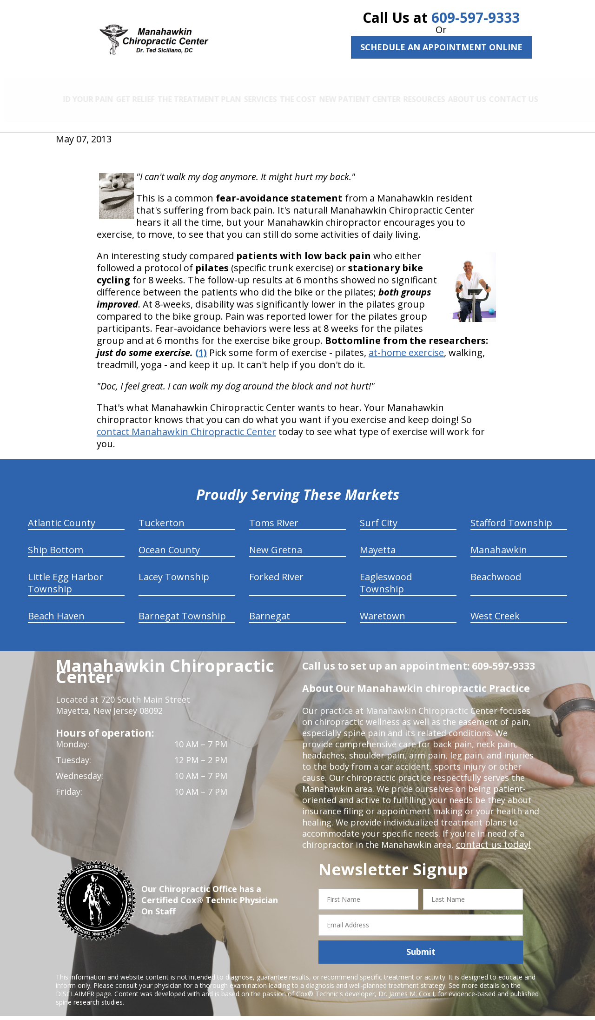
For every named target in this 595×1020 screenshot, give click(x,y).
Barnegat (269, 605)
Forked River (276, 566)
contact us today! (490, 834)
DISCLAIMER (75, 983)
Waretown (382, 605)
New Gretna (275, 539)
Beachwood (495, 566)
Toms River (273, 512)
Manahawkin (498, 539)
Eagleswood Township (386, 572)
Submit (421, 941)
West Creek (495, 605)
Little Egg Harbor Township (65, 572)
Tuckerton (162, 512)
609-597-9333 (475, 17)
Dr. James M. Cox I (406, 983)
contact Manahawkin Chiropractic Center (186, 421)
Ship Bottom (55, 539)
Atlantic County (61, 512)
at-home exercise (406, 342)
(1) (201, 342)
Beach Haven (56, 605)
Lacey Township (174, 566)
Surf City (378, 512)
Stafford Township (511, 512)
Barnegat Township (182, 605)
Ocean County (169, 539)
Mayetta (378, 539)
